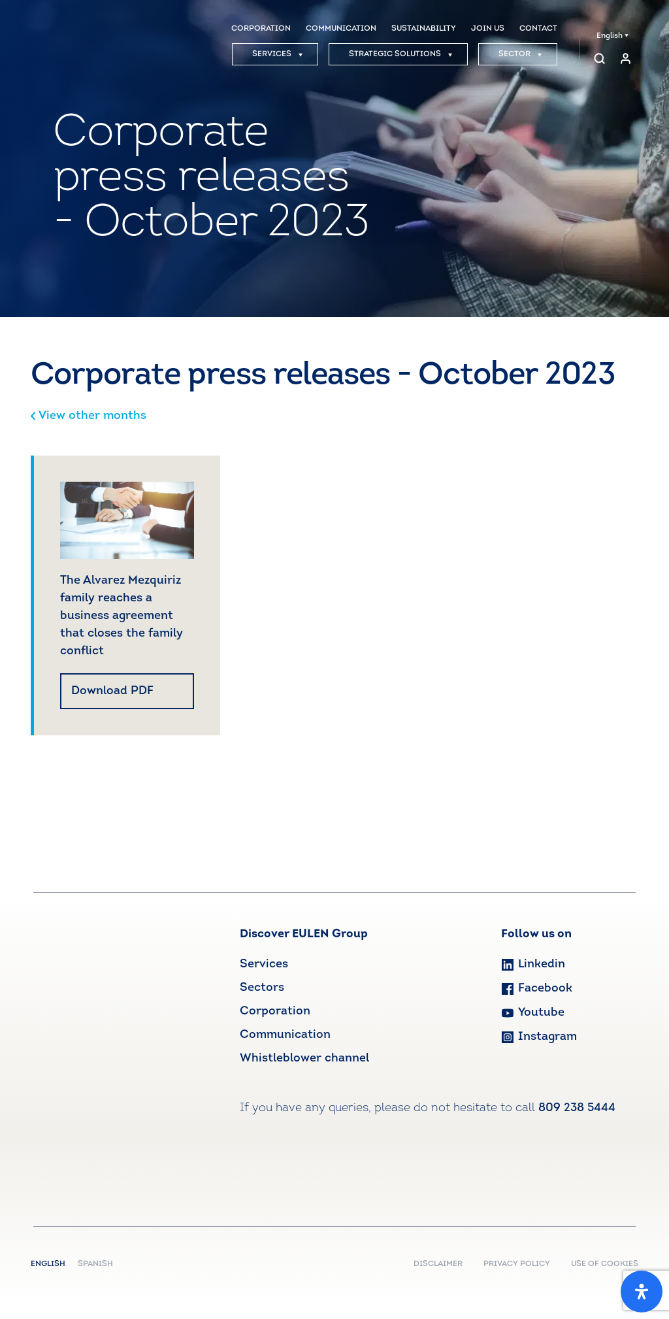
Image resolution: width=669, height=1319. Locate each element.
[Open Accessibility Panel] (641, 1291)
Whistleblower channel (304, 1058)
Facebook (536, 988)
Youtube (532, 1013)
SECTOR (520, 54)
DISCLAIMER (438, 1264)
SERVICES (277, 54)
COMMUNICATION (341, 29)
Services (264, 964)
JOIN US (487, 29)
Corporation (275, 1011)
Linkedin (533, 964)
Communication (285, 1035)
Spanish (95, 1264)
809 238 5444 (576, 1108)
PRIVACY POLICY (516, 1264)
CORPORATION (261, 29)
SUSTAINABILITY (423, 29)
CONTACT (538, 29)
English (612, 36)
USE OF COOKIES (604, 1264)
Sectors (262, 988)
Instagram (539, 1037)
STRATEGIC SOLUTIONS (401, 54)
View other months (88, 416)
